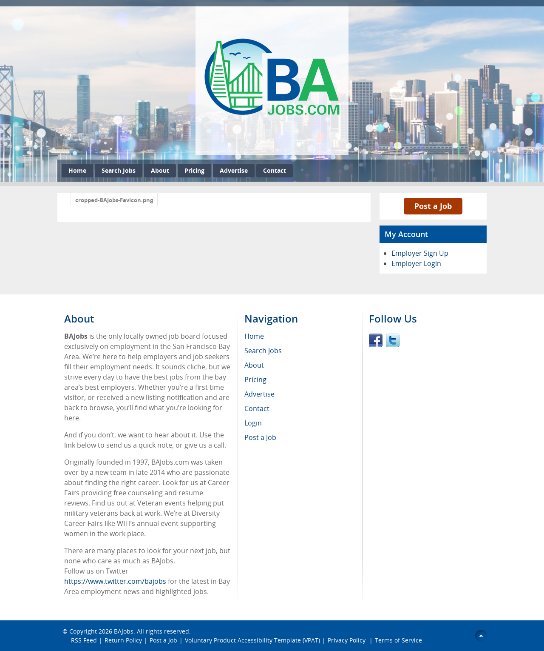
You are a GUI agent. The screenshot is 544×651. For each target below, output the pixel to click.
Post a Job (433, 206)
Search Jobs (119, 170)
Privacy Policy (347, 640)
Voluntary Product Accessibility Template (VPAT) (252, 640)
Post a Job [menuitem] (260, 437)
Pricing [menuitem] (255, 379)
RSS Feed (84, 640)
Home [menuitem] (254, 336)
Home (77, 170)
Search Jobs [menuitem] (263, 350)
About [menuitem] (254, 365)
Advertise (234, 170)
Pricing (194, 170)
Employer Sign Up (419, 253)
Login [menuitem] (253, 423)
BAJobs (123, 631)
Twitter (393, 340)
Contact (274, 170)
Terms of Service (398, 640)
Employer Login (416, 263)
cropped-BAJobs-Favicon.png (114, 200)
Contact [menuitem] (256, 408)
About (160, 170)
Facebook (375, 340)
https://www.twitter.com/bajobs (115, 581)
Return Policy (123, 640)
